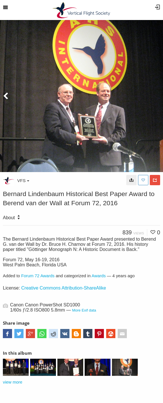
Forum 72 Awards (38, 276)
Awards (99, 276)
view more (12, 382)
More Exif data (84, 310)
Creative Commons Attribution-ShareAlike (63, 288)
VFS (23, 180)
